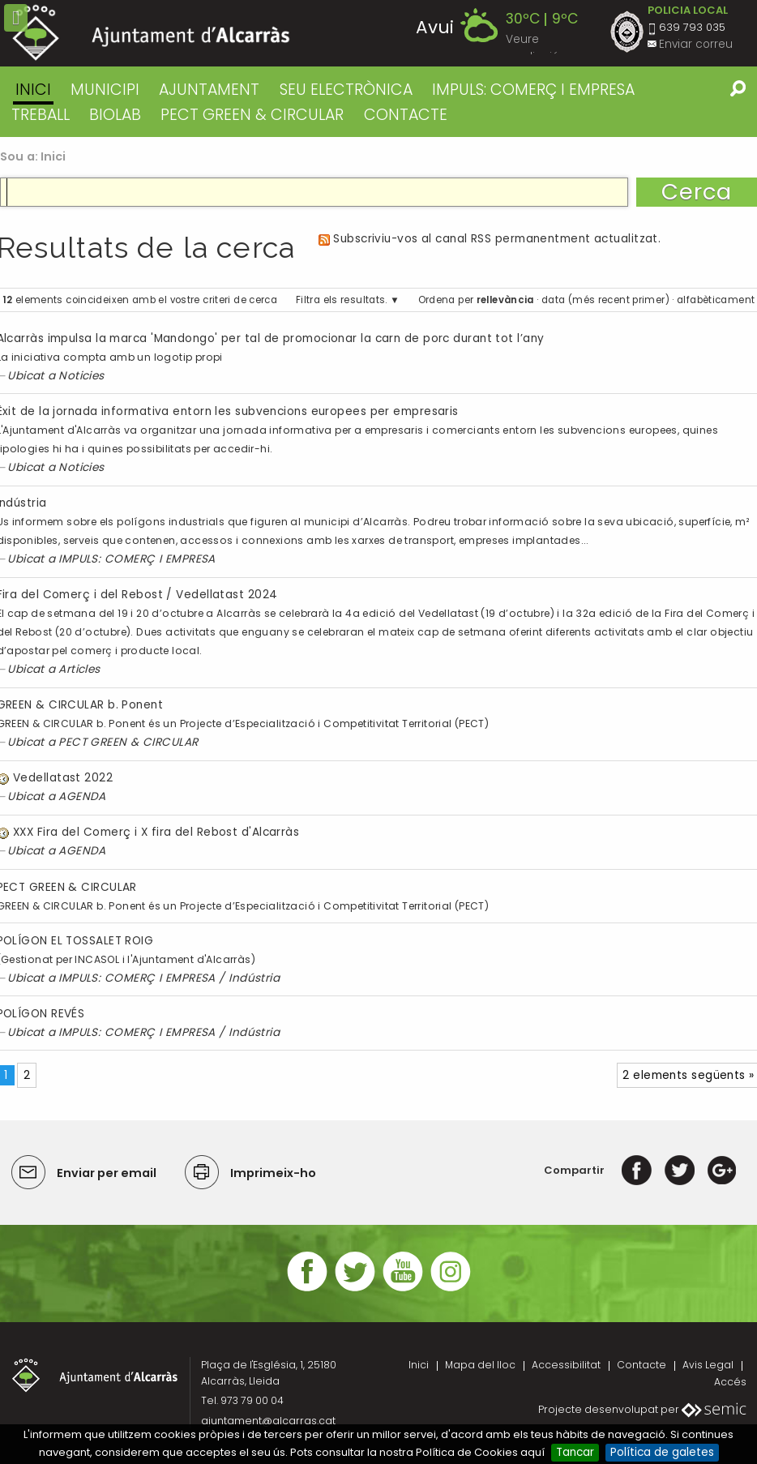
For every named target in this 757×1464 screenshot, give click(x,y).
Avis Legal (707, 1365)
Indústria (254, 978)
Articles (79, 669)
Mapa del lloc (480, 1365)
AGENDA (82, 796)
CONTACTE (405, 115)
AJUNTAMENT (209, 90)
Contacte (641, 1365)
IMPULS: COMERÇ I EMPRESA (533, 90)
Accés (730, 1382)
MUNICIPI (105, 90)
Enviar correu (696, 44)
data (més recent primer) (605, 299)
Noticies (81, 375)
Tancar (575, 1452)
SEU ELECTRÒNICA (346, 90)
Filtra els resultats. (341, 299)
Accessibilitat (566, 1365)
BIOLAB (115, 115)
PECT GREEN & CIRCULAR (252, 115)
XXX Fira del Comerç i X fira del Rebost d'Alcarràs (156, 832)
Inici (33, 90)
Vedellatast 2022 (63, 778)
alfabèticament (716, 299)
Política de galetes (662, 1452)
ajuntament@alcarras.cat (268, 1421)
